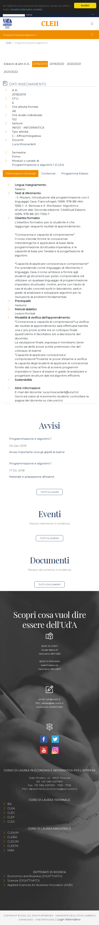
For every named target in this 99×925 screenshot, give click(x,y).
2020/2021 (74, 64)
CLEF (11, 817)
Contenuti (48, 173)
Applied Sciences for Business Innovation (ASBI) (40, 885)
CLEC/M (13, 841)
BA (9, 804)
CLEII (8, 42)
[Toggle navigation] (92, 15)
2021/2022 (11, 72)
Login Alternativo (69, 919)
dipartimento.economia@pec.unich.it (53, 789)
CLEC (11, 812)
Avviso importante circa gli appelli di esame (37, 452)
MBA (10, 850)
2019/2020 (57, 64)
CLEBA (12, 837)
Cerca (29, 14)
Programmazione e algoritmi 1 (30, 438)
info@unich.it (53, 699)
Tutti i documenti (50, 584)
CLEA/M (13, 832)
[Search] (14, 15)
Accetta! (85, 5)
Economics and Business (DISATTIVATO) (34, 876)
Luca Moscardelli (24, 144)
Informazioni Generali (20, 173)
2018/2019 (40, 64)
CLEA (11, 808)
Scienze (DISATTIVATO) (23, 880)
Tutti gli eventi (49, 538)
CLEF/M (12, 846)
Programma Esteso (74, 173)
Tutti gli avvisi (50, 492)
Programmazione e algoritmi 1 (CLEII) (38, 165)
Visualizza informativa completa (27, 9)
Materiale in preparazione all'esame (31, 476)
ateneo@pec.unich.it (53, 703)
